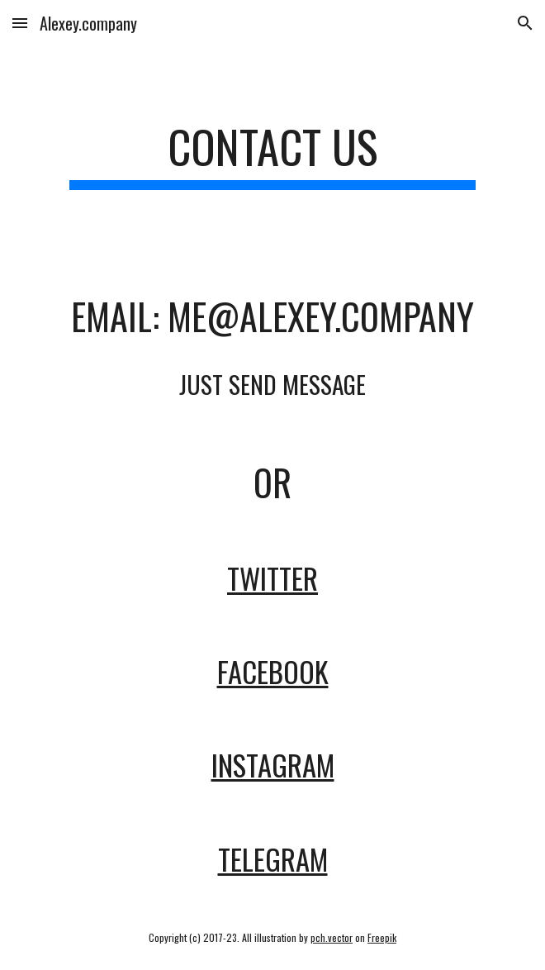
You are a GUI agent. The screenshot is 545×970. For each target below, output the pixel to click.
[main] (272, 154)
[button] (20, 22)
